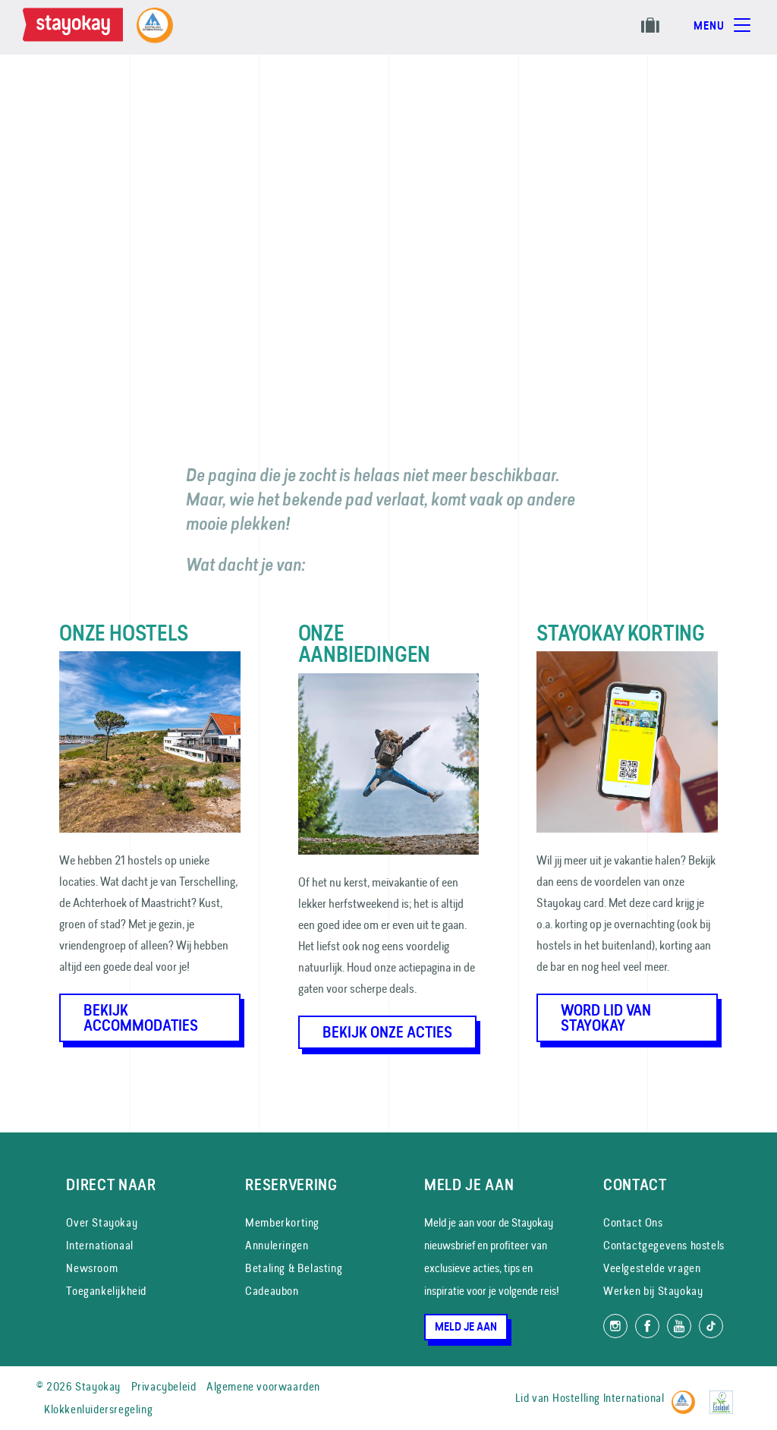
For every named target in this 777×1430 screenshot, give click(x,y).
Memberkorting (282, 1222)
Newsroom (92, 1268)
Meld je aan (466, 1327)
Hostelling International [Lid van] (608, 1398)
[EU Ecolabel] (725, 1395)
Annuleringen (276, 1245)
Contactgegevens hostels (664, 1245)
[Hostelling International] (687, 1395)
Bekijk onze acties (387, 1032)
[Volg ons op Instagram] (615, 1326)
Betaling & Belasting (293, 1268)
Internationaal (99, 1245)
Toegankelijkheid (106, 1291)
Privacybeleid (164, 1386)
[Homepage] (76, 27)
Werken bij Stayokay (653, 1291)
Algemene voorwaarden (263, 1386)
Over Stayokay (101, 1222)
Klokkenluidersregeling (98, 1409)
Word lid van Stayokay (606, 1018)
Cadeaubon (271, 1291)
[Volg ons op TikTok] (711, 1326)
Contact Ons (633, 1222)
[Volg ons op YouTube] (679, 1326)
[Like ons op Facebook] (647, 1326)
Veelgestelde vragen (651, 1268)
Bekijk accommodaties (140, 1018)
